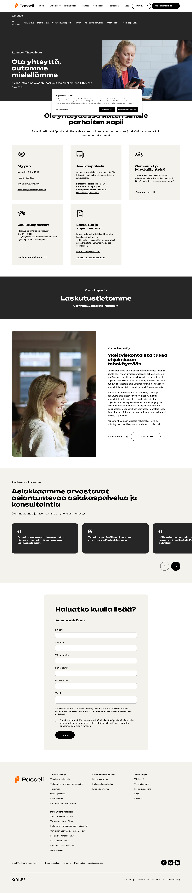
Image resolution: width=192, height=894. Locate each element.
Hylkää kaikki (107, 109)
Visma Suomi (143, 881)
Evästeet (67, 864)
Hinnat (78, 23)
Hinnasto (85, 6)
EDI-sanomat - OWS (59, 842)
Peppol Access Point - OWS (63, 847)
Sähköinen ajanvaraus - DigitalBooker (67, 832)
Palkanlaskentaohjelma (102, 785)
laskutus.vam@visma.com (88, 251)
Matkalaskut (42, 23)
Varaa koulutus (116, 436)
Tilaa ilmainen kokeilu (60, 780)
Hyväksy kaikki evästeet (127, 109)
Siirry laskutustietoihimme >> (96, 305)
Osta (127, 6)
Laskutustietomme (142, 790)
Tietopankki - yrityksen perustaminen (67, 785)
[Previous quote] (164, 566)
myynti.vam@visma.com (29, 184)
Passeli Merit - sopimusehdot (63, 805)
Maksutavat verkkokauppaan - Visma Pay (69, 827)
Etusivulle (138, 800)
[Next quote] (175, 566)
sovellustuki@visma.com (87, 192)
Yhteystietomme (141, 785)
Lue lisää (144, 436)
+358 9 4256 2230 (26, 178)
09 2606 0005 (82, 187)
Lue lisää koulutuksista (30, 257)
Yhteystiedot (112, 23)
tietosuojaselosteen (123, 711)
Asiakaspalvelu (130, 23)
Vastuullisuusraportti (61, 23)
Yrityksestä (139, 780)
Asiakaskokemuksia (94, 23)
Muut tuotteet (56, 851)
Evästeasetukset (95, 864)
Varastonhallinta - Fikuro (61, 817)
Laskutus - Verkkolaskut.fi (62, 837)
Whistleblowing (173, 881)
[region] (96, 539)
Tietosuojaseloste (52, 864)
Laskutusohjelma (100, 780)
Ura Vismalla (158, 881)
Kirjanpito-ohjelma (100, 790)
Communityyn (142, 192)
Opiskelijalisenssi (57, 795)
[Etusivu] (24, 5)
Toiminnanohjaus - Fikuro (61, 822)
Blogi (136, 795)
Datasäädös (79, 864)
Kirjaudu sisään (57, 800)
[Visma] (18, 881)
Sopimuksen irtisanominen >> (90, 257)
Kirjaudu (139, 6)
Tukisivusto (55, 790)
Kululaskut (29, 23)
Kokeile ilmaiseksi (163, 6)
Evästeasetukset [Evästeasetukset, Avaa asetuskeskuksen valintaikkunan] (62, 109)
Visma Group (128, 881)
